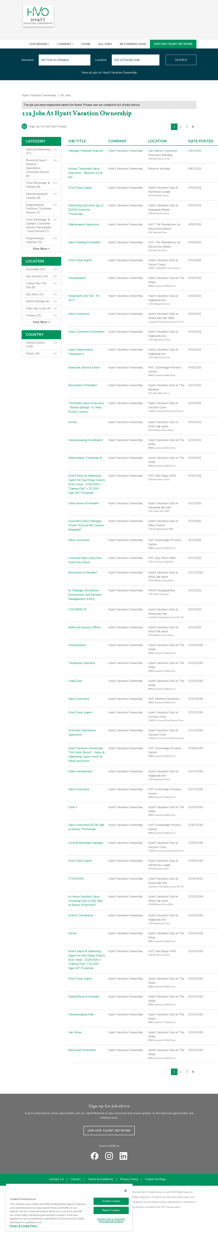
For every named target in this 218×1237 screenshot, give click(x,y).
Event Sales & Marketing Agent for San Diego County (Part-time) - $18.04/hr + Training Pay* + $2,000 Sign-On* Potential (86, 484)
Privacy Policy (129, 1179)
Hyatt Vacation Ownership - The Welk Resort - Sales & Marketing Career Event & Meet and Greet (86, 754)
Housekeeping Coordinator (85, 440)
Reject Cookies (111, 1210)
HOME (85, 44)
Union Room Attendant (83, 503)
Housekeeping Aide (81, 1014)
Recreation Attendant (82, 385)
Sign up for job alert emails (44, 126)
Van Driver (75, 1032)
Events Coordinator (80, 915)
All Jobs (65, 95)
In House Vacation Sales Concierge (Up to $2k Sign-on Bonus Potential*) (86, 900)
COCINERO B (77, 609)
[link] (109, 96)
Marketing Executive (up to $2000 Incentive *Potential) (86, 209)
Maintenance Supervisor (83, 224)
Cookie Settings (155, 1179)
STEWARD (76, 879)
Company (117, 141)
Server (72, 422)
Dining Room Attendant (84, 996)
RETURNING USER (133, 44)
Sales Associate (79, 540)
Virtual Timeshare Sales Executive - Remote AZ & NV (85, 173)
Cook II (72, 807)
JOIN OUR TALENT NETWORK (173, 44)
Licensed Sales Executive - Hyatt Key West (85, 560)
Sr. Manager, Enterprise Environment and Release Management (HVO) (85, 594)
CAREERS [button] (65, 44)
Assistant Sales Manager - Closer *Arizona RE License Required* (86, 525)
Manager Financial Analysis (85, 151)
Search (181, 60)
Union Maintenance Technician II (80, 352)
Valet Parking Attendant (84, 242)
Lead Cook (75, 681)
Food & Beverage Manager (85, 843)
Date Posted (200, 141)
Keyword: (28, 60)
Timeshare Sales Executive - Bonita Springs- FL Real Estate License (86, 407)
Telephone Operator (81, 663)
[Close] (125, 1191)
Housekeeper (77, 278)
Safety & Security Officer (84, 627)
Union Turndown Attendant (86, 332)
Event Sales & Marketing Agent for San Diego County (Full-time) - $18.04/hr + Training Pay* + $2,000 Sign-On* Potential (86, 959)
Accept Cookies (111, 1201)
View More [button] (40, 248)
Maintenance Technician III (85, 458)
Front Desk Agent (80, 188)
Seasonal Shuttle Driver (84, 367)
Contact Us (56, 1179)
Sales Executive (78, 314)
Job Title (77, 141)
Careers (76, 1179)
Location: (101, 60)
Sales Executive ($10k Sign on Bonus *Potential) (86, 827)
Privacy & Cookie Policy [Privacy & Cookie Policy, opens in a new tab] (23, 1226)
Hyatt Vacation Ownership (39, 95)
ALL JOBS (105, 44)
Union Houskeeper (80, 771)
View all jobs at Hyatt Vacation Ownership (109, 73)
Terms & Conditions (100, 1179)
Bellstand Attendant (82, 1050)
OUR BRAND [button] (39, 44)
